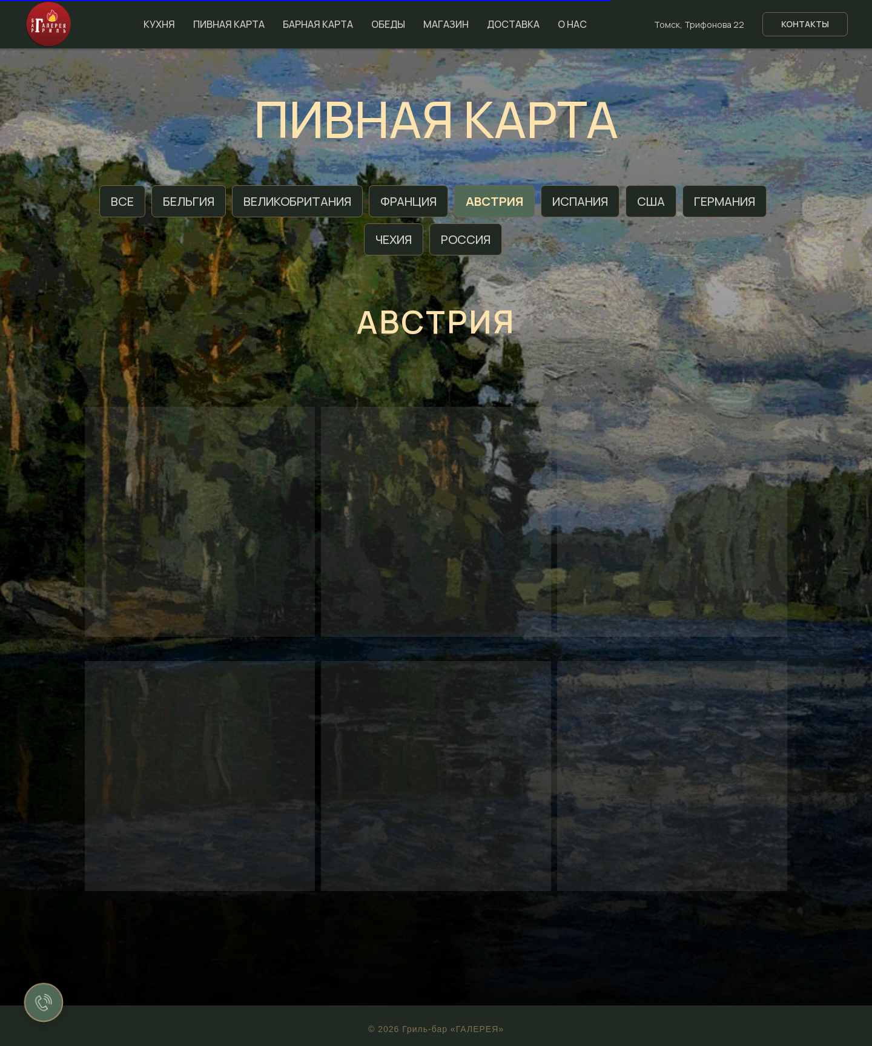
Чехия (393, 239)
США (651, 201)
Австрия (494, 201)
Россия (465, 239)
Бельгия (188, 201)
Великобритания (297, 201)
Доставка (513, 24)
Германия (724, 201)
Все (122, 201)
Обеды (388, 24)
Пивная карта (229, 24)
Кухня (159, 24)
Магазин (446, 24)
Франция (408, 201)
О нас (572, 24)
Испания (580, 201)
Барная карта (318, 24)
